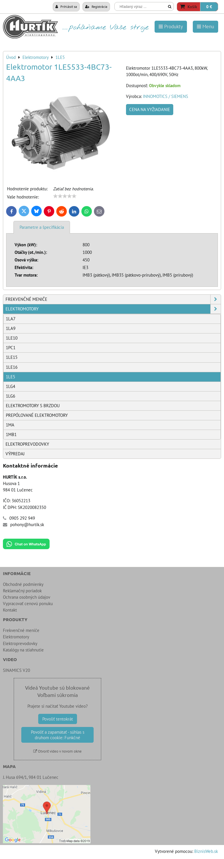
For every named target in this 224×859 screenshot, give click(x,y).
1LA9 (10, 328)
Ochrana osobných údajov (26, 597)
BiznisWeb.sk (206, 851)
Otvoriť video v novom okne (57, 751)
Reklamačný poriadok (22, 590)
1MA (10, 425)
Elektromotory (113, 309)
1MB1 (11, 434)
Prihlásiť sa (66, 6)
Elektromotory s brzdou (33, 405)
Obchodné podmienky (23, 584)
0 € (209, 6)
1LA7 (10, 319)
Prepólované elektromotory (37, 415)
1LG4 (10, 386)
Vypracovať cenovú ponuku (28, 603)
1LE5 (10, 377)
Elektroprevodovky (27, 444)
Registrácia (96, 6)
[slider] (64, 196)
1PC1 (10, 347)
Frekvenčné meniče (113, 299)
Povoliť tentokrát (57, 719)
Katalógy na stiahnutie (23, 650)
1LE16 (12, 367)
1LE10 (12, 338)
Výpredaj (15, 453)
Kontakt (10, 610)
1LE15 (12, 357)
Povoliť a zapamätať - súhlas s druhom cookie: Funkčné (57, 734)
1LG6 (10, 396)
